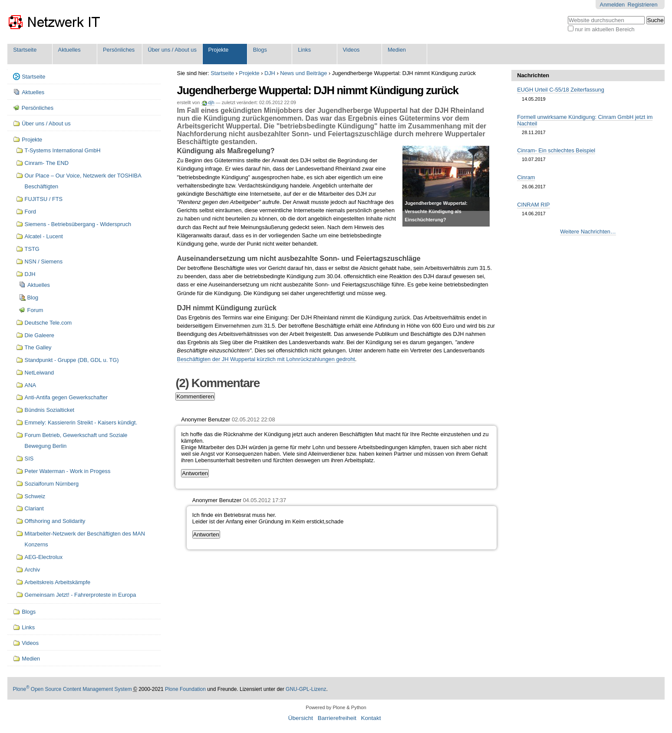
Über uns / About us (172, 49)
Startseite (24, 49)
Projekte (218, 49)
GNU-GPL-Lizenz (306, 689)
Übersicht (300, 718)
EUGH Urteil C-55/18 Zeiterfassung (560, 89)
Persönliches (119, 49)
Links (304, 49)
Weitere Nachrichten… (588, 231)
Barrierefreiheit (337, 718)
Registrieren (643, 4)
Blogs (260, 49)
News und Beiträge (303, 73)
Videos (351, 49)
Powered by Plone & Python (336, 707)
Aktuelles (69, 49)
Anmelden (612, 4)
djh (211, 102)
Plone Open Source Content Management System (72, 689)
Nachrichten (533, 75)
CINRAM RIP (533, 204)
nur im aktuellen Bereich (604, 29)
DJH (269, 73)
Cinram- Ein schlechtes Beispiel (556, 150)
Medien (397, 49)
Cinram (526, 177)
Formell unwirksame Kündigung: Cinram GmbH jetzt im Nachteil (584, 120)
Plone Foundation (185, 689)
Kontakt (371, 718)
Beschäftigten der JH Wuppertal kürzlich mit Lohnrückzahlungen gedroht (266, 359)
